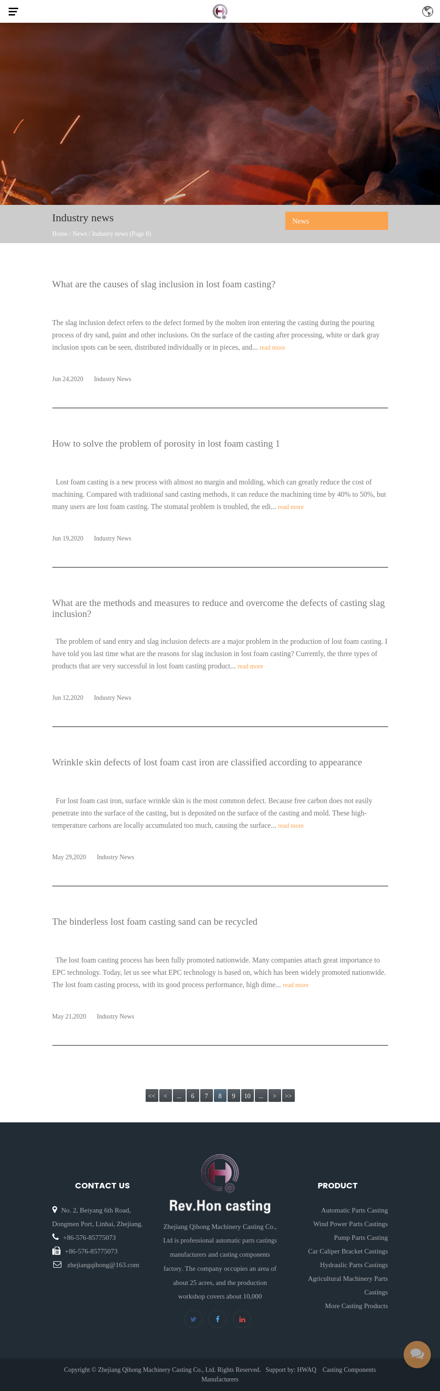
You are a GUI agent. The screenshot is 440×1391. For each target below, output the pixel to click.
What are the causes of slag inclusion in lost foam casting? (164, 284)
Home (60, 233)
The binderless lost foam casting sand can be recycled (155, 921)
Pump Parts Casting (361, 1237)
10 (247, 1096)
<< (152, 1096)
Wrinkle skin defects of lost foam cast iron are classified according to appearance (207, 762)
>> (288, 1096)
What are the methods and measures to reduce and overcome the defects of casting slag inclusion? (218, 608)
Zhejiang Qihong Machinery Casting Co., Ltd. (157, 1369)
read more (272, 347)
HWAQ (306, 1369)
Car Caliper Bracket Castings (348, 1251)
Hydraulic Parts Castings (354, 1265)
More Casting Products (356, 1305)
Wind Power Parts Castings (350, 1224)
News (80, 233)
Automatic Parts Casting (354, 1210)
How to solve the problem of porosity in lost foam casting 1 (166, 443)
